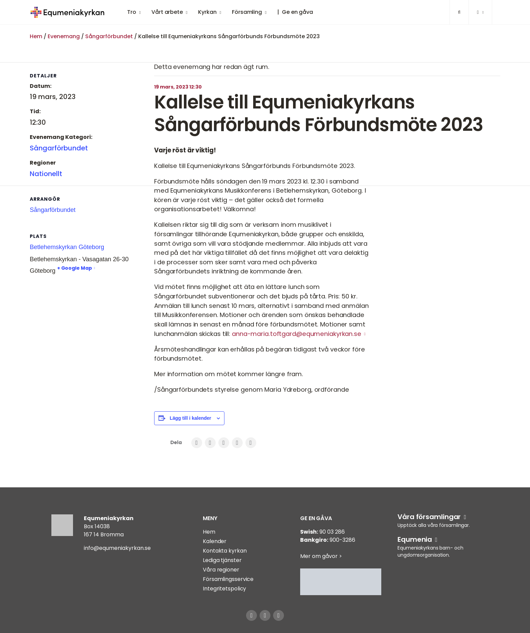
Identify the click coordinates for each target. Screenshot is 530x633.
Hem (36, 36)
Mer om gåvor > (321, 556)
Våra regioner (221, 570)
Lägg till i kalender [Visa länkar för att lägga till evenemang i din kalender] (190, 418)
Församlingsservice (228, 579)
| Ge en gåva (295, 12)
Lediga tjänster (222, 560)
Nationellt (46, 173)
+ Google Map (74, 268)
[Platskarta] (65, 319)
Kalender (214, 541)
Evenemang (64, 36)
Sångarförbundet (109, 36)
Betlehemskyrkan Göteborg (67, 246)
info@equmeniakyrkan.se (117, 548)
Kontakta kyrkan (225, 551)
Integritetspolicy (224, 588)
